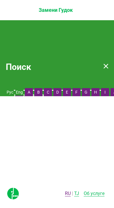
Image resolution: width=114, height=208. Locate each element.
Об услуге (94, 193)
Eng (19, 92)
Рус (10, 92)
